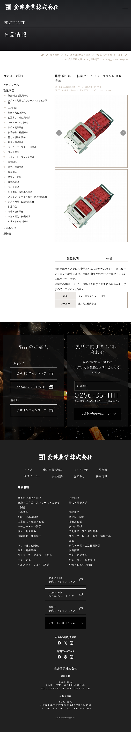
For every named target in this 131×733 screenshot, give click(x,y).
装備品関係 (11, 182)
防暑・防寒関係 (13, 211)
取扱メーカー (32, 476)
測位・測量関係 (13, 127)
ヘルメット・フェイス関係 (18, 157)
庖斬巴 (7, 233)
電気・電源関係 (13, 167)
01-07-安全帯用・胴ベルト (90, 87)
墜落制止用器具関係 (15, 95)
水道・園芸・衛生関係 (16, 216)
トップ (28, 470)
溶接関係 (10, 162)
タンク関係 (11, 187)
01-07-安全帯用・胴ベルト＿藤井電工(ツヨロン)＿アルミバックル (83, 90)
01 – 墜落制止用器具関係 (65, 87)
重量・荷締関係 (13, 142)
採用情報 (101, 476)
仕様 (109, 258)
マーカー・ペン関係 (15, 122)
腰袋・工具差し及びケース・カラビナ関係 (25, 101)
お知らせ (79, 476)
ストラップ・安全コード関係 (19, 147)
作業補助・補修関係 (15, 132)
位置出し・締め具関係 (16, 117)
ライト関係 (11, 152)
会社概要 (57, 476)
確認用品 (10, 172)
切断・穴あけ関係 (14, 113)
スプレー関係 (12, 177)
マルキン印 (9, 228)
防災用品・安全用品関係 (17, 192)
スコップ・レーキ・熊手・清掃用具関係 (25, 197)
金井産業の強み (53, 470)
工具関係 (10, 108)
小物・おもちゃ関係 (15, 221)
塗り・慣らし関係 (14, 137)
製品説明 (73, 258)
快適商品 (10, 207)
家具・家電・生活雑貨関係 (18, 202)
